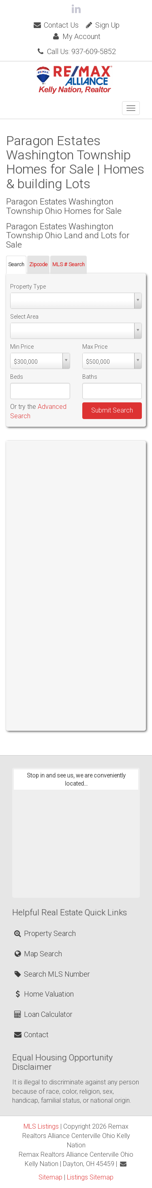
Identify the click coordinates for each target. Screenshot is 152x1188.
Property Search (44, 933)
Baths (89, 377)
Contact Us (55, 25)
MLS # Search (68, 264)
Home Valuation (43, 994)
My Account (76, 36)
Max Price (94, 346)
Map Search (37, 953)
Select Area (24, 316)
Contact (31, 1034)
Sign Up (102, 25)
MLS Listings (41, 1126)
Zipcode (38, 264)
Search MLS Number (51, 974)
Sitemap (50, 1177)
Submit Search (112, 410)
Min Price (22, 346)
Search (16, 264)
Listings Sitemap (90, 1177)
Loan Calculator (43, 1014)
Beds (16, 377)
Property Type (28, 286)
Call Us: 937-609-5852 (76, 51)
